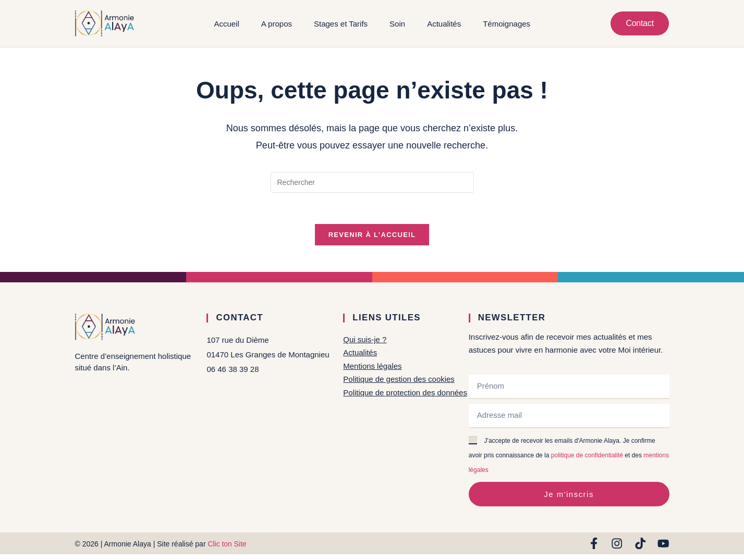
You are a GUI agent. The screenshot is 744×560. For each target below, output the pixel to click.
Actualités (444, 23)
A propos (276, 23)
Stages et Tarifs (340, 23)
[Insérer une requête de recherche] (372, 182)
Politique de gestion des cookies (399, 379)
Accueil (226, 23)
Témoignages (506, 23)
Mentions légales (372, 366)
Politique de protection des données (405, 392)
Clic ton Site (227, 544)
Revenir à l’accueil (372, 235)
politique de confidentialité (587, 455)
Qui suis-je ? (364, 339)
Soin (397, 23)
